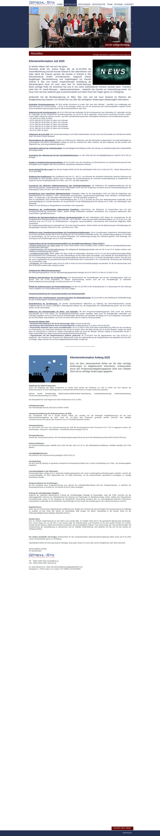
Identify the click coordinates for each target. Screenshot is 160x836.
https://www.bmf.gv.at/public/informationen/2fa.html (67, 333)
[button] (28, 23)
